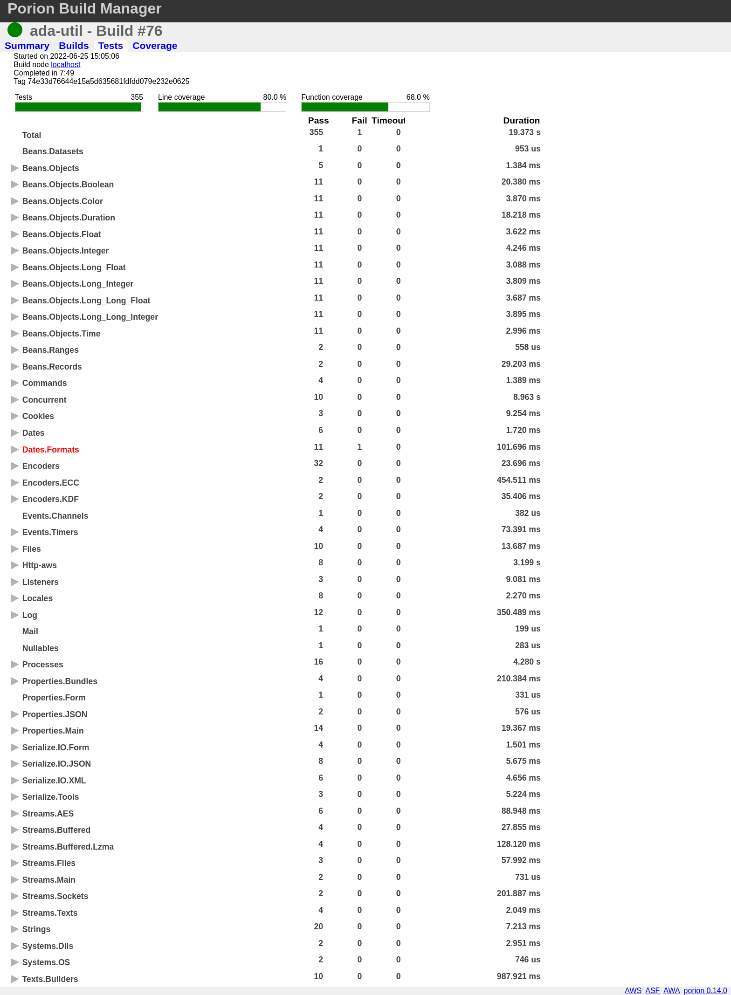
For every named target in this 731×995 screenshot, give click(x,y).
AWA (671, 991)
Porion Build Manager (84, 8)
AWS (633, 991)
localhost (65, 65)
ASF (652, 991)
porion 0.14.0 (705, 991)
